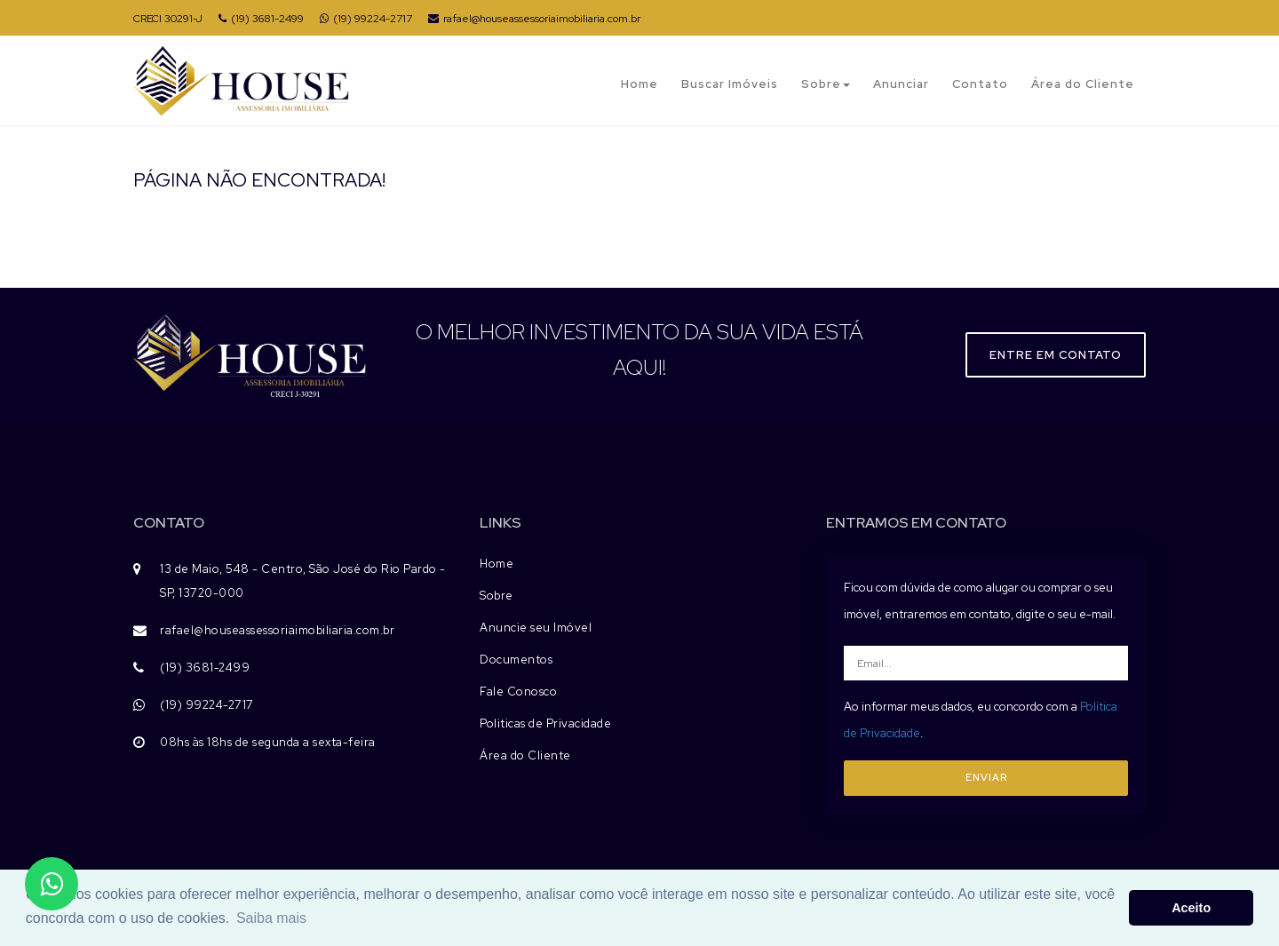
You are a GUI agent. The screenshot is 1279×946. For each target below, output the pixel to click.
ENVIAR (986, 777)
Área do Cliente (1082, 83)
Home (639, 83)
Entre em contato (1055, 354)
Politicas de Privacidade (545, 723)
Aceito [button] (1191, 908)
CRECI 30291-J (168, 19)
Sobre (825, 83)
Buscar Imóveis (729, 83)
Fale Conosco (518, 691)
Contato (980, 83)
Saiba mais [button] (271, 918)
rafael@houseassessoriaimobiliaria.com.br (534, 19)
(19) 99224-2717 (366, 19)
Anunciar (901, 83)
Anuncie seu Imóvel (536, 627)
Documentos (516, 659)
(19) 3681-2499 (261, 19)
